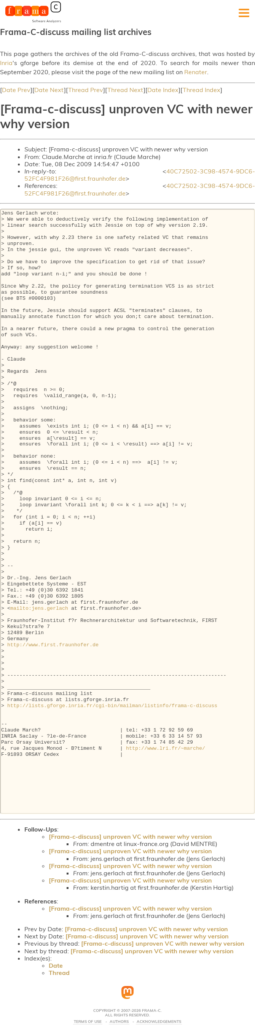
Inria (6, 63)
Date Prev (16, 90)
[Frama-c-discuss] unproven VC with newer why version (130, 836)
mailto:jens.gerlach (39, 608)
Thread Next (125, 90)
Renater (195, 72)
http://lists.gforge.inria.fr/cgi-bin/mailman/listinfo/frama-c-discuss (112, 706)
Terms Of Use (88, 1021)
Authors (119, 1021)
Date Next (49, 90)
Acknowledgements (159, 1021)
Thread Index (201, 90)
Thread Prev (85, 90)
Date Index (162, 90)
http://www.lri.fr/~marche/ (165, 748)
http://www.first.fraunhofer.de (53, 645)
